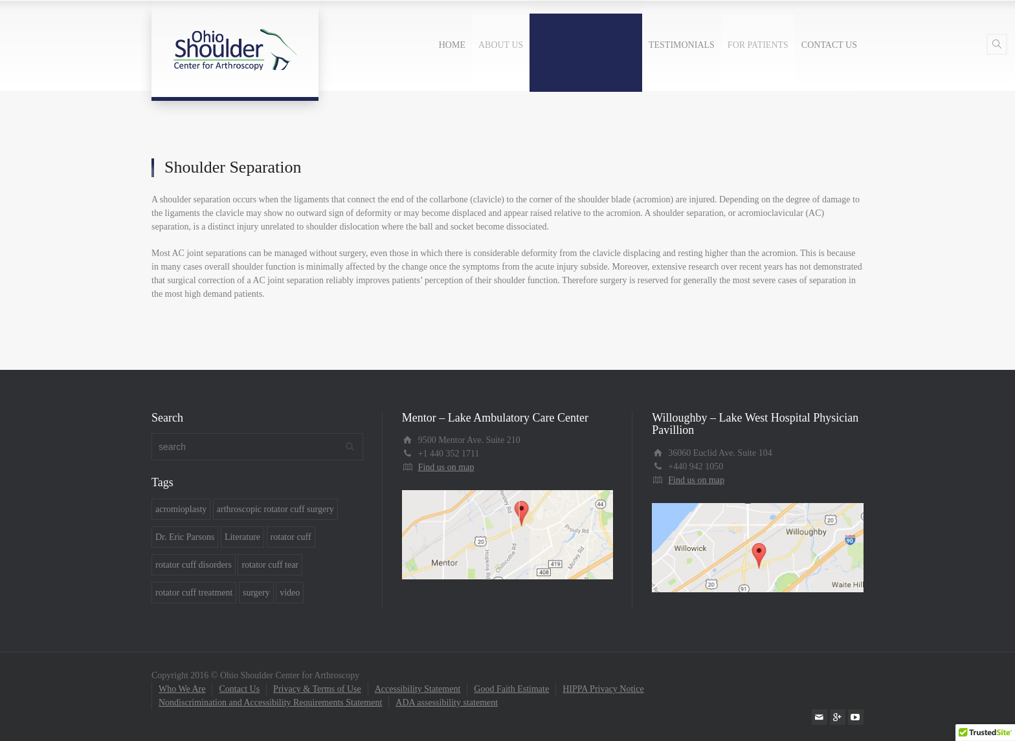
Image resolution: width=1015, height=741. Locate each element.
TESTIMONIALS (682, 45)
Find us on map (446, 467)
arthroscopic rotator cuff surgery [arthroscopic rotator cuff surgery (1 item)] (275, 509)
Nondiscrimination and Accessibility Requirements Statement (270, 702)
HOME (452, 45)
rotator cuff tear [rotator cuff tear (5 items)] (269, 565)
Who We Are (182, 689)
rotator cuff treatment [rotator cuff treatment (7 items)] (193, 592)
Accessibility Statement (418, 689)
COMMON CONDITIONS (586, 45)
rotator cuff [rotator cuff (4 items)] (291, 537)
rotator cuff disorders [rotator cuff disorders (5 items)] (193, 565)
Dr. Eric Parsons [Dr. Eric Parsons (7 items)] (184, 537)
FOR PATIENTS (758, 45)
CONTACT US (829, 45)
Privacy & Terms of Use (317, 689)
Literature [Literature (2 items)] (242, 537)
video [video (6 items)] (290, 592)
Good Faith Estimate (511, 689)
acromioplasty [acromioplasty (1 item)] (180, 509)
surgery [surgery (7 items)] (256, 592)
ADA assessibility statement (447, 702)
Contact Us (239, 689)
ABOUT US (500, 45)
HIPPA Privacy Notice (603, 689)
